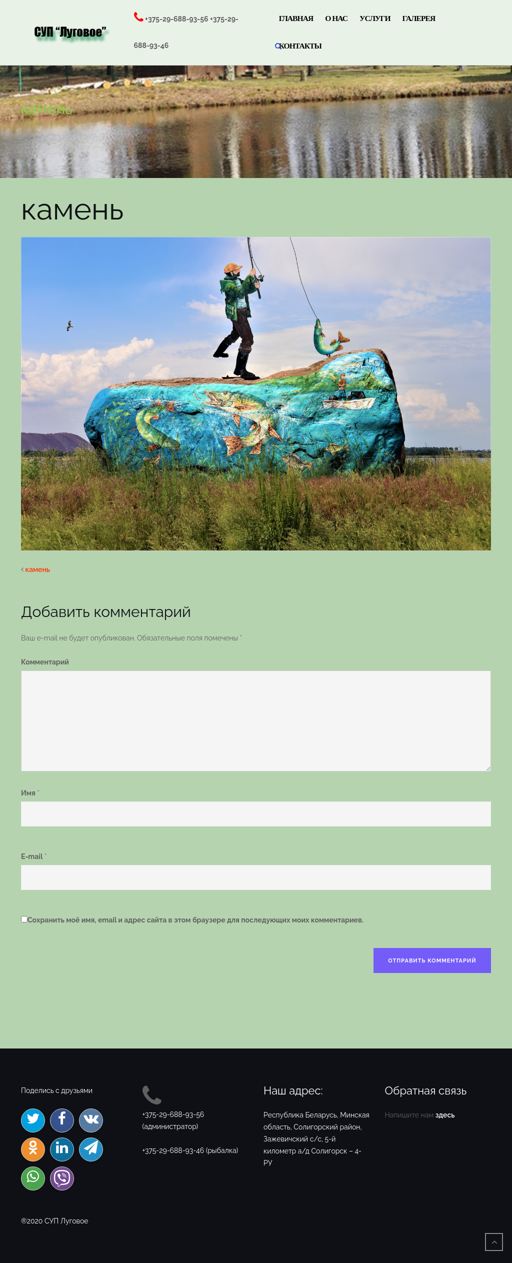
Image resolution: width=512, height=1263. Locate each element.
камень (38, 570)
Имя (28, 793)
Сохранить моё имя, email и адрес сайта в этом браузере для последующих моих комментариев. (196, 920)
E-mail (31, 856)
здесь (445, 1115)
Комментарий (45, 662)
